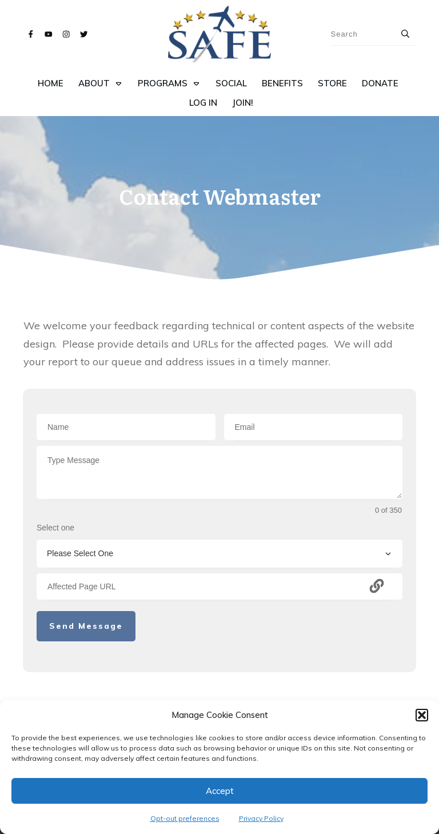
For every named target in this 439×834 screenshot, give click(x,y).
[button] (422, 715)
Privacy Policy (261, 818)
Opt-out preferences (185, 818)
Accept (220, 790)
